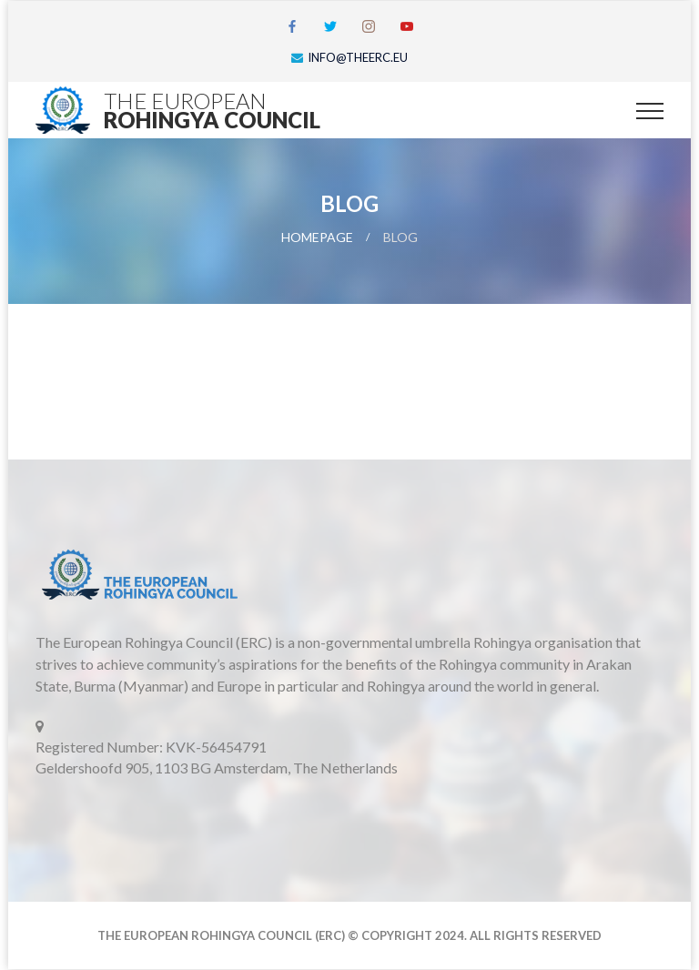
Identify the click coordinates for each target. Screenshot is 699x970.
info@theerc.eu (358, 57)
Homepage (317, 237)
